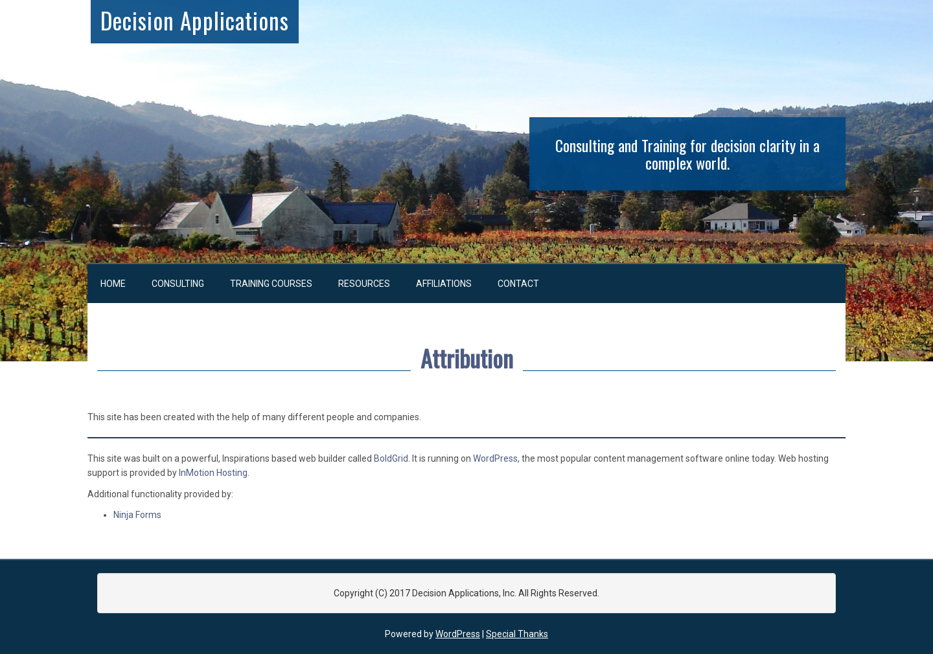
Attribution (466, 358)
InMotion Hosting (213, 473)
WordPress (495, 458)
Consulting (178, 283)
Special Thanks (517, 634)
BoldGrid (391, 458)
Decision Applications (194, 20)
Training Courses (271, 283)
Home (113, 283)
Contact (518, 283)
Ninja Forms (137, 515)
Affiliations (444, 283)
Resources (364, 283)
